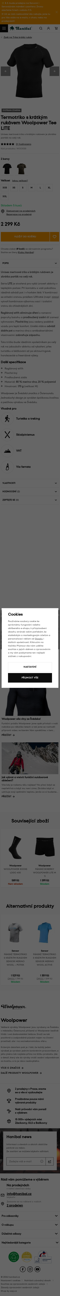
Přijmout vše (30, 677)
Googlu (39, 638)
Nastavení (30, 667)
